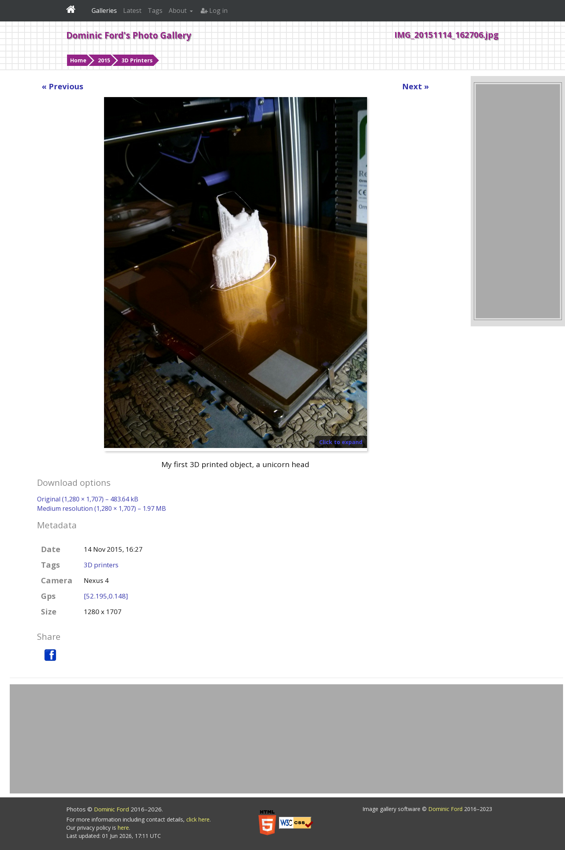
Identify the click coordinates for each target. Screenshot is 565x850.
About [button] (178, 10)
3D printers (101, 564)
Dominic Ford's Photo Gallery (128, 35)
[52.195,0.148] (106, 595)
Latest (132, 10)
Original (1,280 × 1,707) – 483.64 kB (87, 499)
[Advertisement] (518, 201)
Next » (415, 86)
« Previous (62, 86)
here (123, 827)
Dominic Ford (112, 809)
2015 (104, 60)
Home (78, 60)
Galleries (104, 10)
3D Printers (137, 60)
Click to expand (340, 442)
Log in (214, 10)
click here (198, 819)
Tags (155, 10)
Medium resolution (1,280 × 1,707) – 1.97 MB (101, 508)
